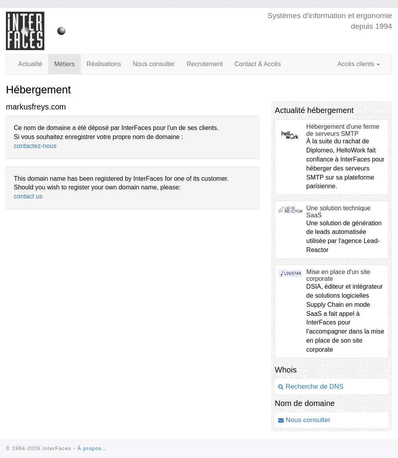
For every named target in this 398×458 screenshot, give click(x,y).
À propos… (93, 448)
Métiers (64, 64)
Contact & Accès (257, 64)
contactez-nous (35, 146)
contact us (28, 196)
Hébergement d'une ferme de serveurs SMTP (342, 130)
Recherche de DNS (310, 386)
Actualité (30, 64)
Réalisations (104, 64)
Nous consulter (154, 64)
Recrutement (205, 64)
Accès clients (358, 64)
